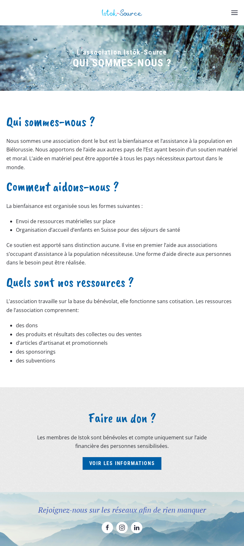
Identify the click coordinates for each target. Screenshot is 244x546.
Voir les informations (122, 463)
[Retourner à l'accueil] (122, 12)
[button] (234, 12)
